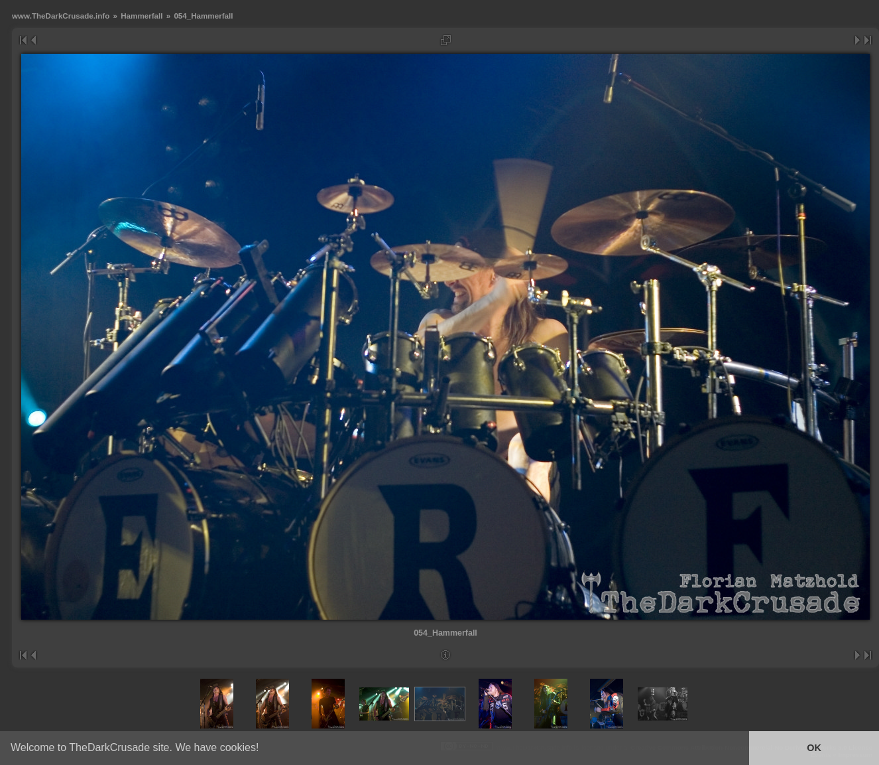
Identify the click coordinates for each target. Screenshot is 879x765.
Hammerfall (141, 15)
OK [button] (814, 747)
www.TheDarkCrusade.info (60, 15)
